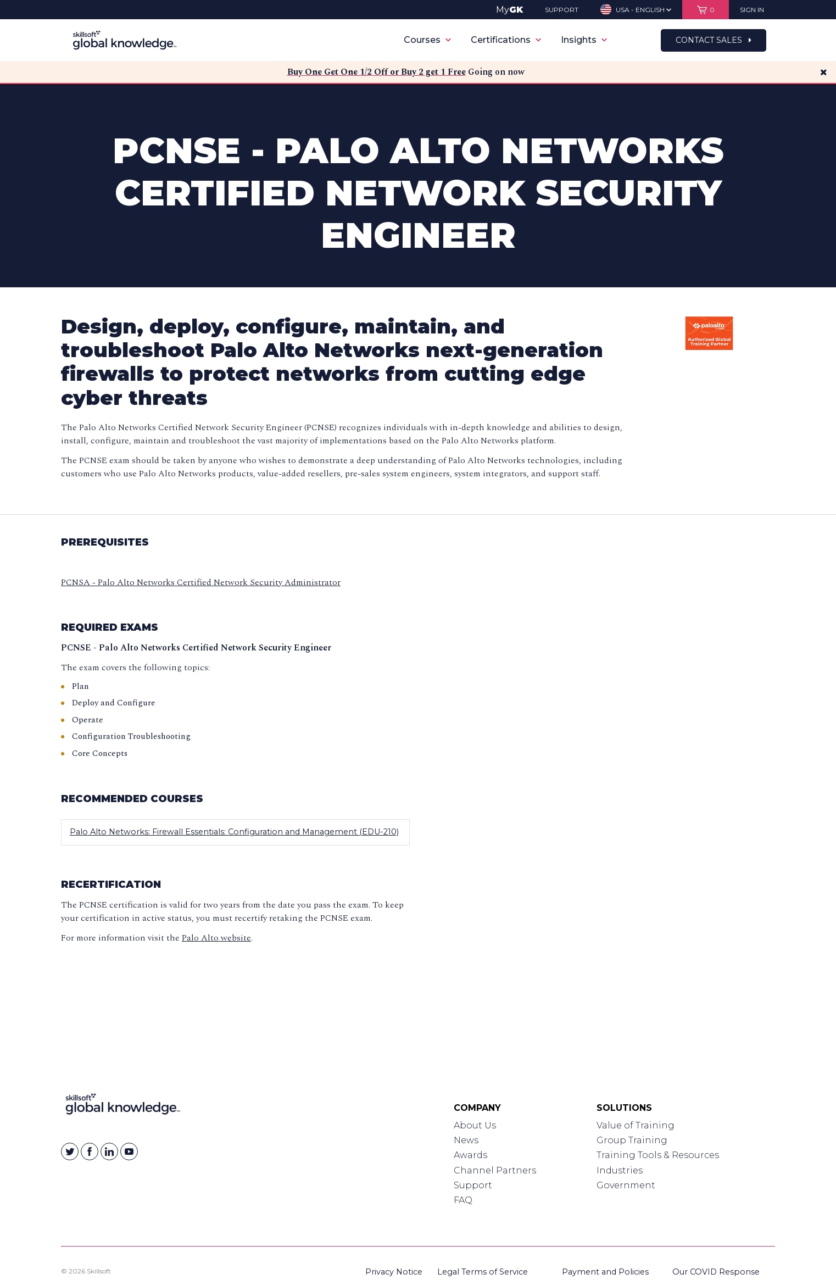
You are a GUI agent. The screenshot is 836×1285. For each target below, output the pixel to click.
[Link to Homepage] (123, 1106)
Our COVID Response (716, 1272)
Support (473, 1185)
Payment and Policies (605, 1272)
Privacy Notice (393, 1272)
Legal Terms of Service (482, 1272)
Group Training (632, 1140)
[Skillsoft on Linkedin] (109, 1151)
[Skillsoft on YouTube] (129, 1151)
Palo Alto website (216, 937)
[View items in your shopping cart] (705, 9)
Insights (584, 40)
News (466, 1140)
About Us (475, 1125)
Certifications (506, 40)
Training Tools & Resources (658, 1155)
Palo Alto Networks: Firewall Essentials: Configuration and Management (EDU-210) (234, 832)
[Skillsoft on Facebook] (89, 1151)
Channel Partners (495, 1170)
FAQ (463, 1200)
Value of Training (636, 1125)
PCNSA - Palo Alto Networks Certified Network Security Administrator (201, 582)
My (509, 9)
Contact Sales (713, 40)
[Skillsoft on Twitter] (70, 1151)
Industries (620, 1170)
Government (626, 1185)
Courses (427, 40)
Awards (470, 1155)
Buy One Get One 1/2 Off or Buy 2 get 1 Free (376, 72)
